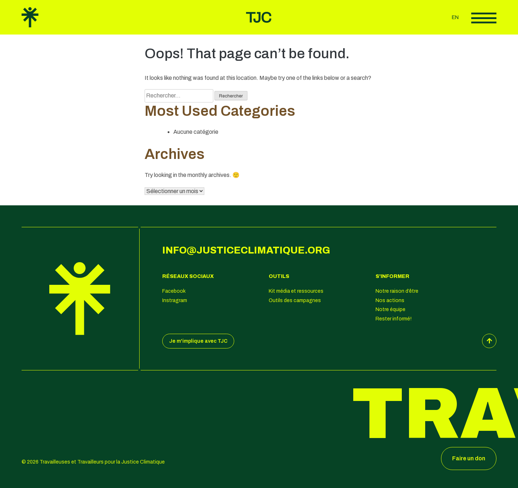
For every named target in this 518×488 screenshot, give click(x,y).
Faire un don (468, 458)
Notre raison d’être (397, 291)
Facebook (174, 291)
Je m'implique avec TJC (198, 341)
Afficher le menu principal (483, 18)
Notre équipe (390, 309)
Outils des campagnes (295, 300)
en (455, 17)
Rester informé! (394, 318)
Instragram (174, 300)
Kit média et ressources (296, 291)
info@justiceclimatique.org (246, 250)
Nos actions (390, 300)
